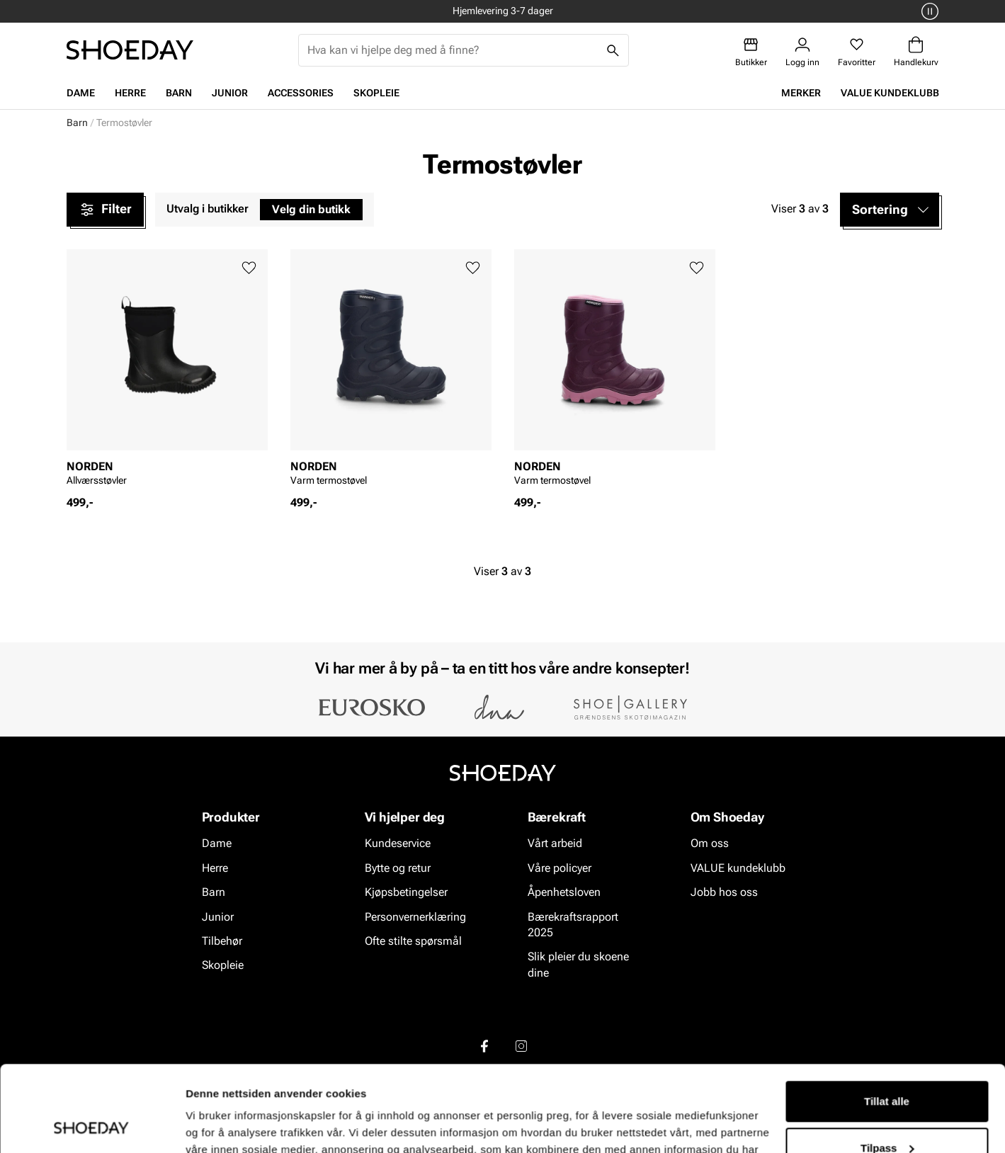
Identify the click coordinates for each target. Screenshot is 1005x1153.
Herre (130, 92)
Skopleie (376, 92)
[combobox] (452, 50)
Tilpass (887, 1067)
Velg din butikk (311, 209)
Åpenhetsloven (564, 892)
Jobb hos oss (724, 892)
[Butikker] (751, 52)
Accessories (301, 92)
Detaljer (205, 1125)
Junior (230, 92)
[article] (167, 372)
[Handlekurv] (916, 52)
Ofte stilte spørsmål (413, 941)
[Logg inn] (802, 52)
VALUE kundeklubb (890, 92)
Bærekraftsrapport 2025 (573, 923)
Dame (81, 92)
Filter (105, 209)
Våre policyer (559, 867)
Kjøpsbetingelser (406, 892)
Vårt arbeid (555, 843)
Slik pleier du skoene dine (578, 964)
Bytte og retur (398, 867)
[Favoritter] (856, 52)
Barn (179, 92)
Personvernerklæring (415, 916)
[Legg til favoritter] (249, 268)
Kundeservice (398, 843)
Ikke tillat (886, 1114)
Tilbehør (222, 941)
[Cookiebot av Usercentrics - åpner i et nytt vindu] (92, 1125)
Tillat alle (886, 1021)
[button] (889, 210)
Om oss (710, 843)
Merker (801, 92)
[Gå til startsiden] (130, 49)
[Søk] (612, 50)
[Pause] (927, 11)
